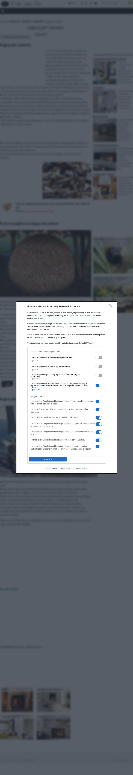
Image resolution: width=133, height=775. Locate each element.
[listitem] (66, 351)
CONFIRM (48, 459)
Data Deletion (51, 468)
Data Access (66, 468)
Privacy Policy (81, 468)
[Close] (111, 306)
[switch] (99, 357)
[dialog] (66, 387)
